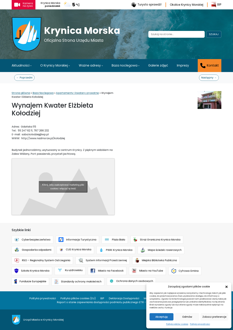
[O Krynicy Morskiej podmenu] (69, 65)
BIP (216, 4)
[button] (226, 286)
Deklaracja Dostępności (124, 298)
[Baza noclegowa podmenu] (139, 65)
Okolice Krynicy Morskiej (186, 5)
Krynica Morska (82, 30)
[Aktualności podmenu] (31, 65)
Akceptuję (161, 317)
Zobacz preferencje (214, 317)
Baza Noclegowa (43, 93)
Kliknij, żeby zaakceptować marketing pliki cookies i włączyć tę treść (63, 187)
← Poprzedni (24, 77)
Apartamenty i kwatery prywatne (77, 93)
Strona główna (21, 93)
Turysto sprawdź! (146, 4)
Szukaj (214, 34)
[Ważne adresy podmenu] (102, 65)
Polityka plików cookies (177, 324)
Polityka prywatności (200, 324)
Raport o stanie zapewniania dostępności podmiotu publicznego (97, 302)
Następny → (209, 77)
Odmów (187, 317)
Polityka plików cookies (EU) (78, 298)
